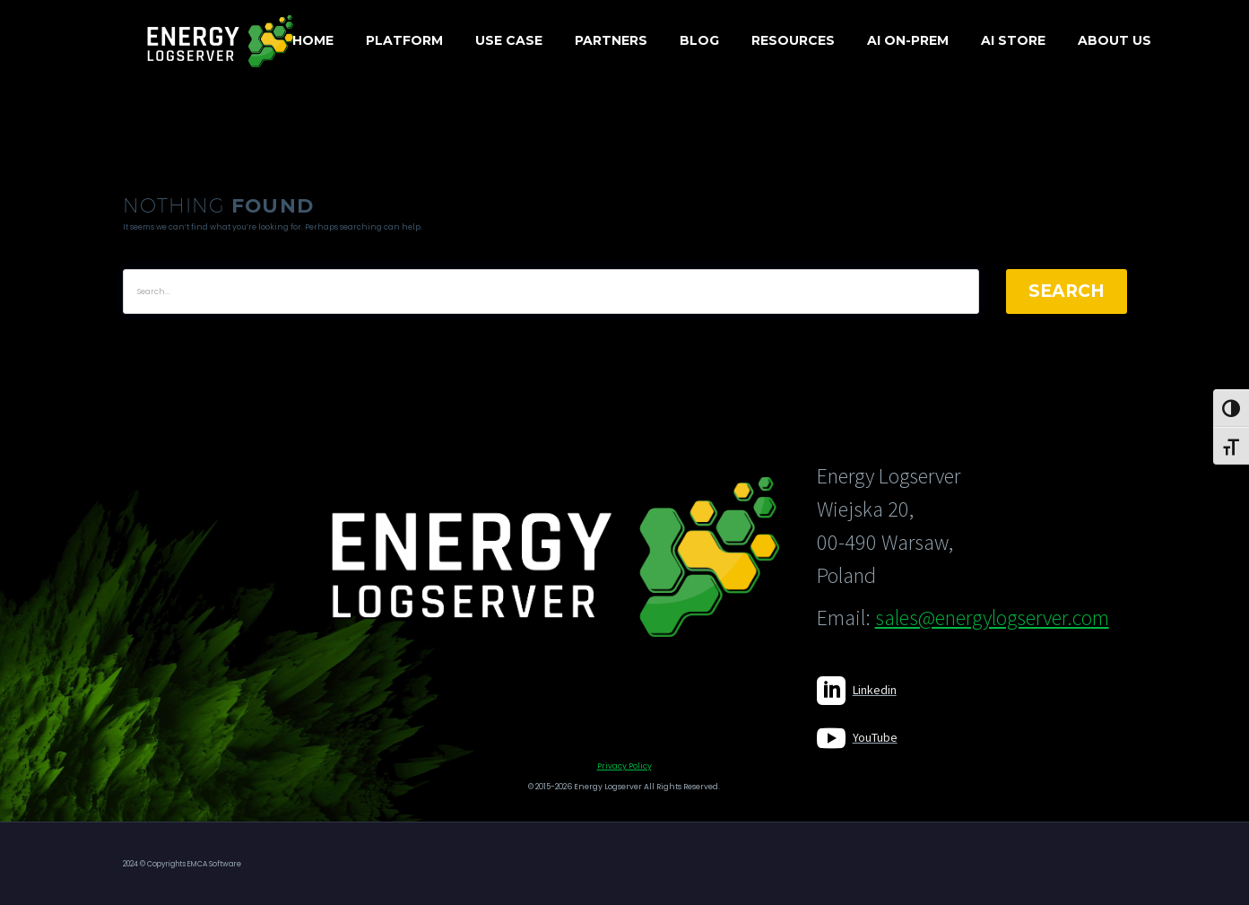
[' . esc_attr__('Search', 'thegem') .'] (551, 291)
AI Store (1013, 40)
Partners (611, 40)
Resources (793, 40)
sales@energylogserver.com (992, 617)
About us (1114, 40)
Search (1066, 291)
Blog (699, 40)
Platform (404, 40)
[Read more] (857, 690)
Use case (508, 40)
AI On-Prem (908, 40)
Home (313, 40)
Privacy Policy (624, 766)
